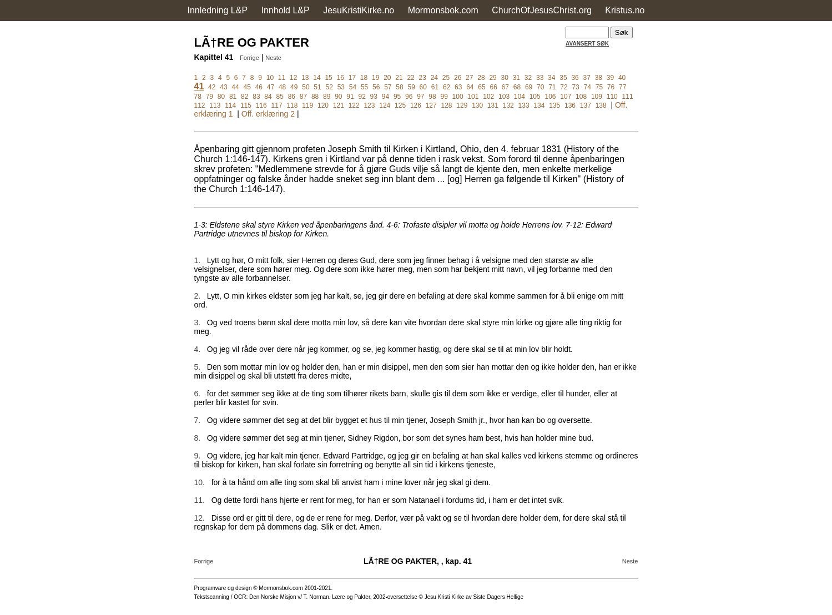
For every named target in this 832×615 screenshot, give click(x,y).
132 (508, 105)
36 (574, 78)
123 (369, 105)
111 (627, 96)
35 (563, 78)
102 (488, 96)
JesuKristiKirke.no (358, 10)
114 (230, 105)
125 (400, 105)
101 (472, 96)
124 (384, 105)
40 (622, 78)
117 (277, 105)
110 (612, 96)
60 (423, 87)
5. (197, 366)
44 (235, 87)
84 (267, 96)
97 (420, 96)
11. (199, 500)
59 (411, 87)
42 (211, 87)
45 (247, 87)
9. (197, 455)
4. (197, 349)
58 (399, 87)
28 (481, 78)
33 (539, 78)
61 (434, 87)
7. (197, 420)
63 (458, 87)
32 (528, 78)
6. (197, 393)
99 (443, 96)
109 (596, 96)
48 (282, 87)
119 (307, 105)
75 (599, 87)
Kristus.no (624, 10)
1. (197, 260)
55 (364, 87)
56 (376, 87)
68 (517, 87)
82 (244, 96)
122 (354, 105)
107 (565, 96)
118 (291, 105)
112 (199, 105)
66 (493, 87)
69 (528, 87)
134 (538, 105)
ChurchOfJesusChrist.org (542, 10)
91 (350, 96)
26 (457, 78)
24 (434, 78)
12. (199, 517)
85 (279, 96)
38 (598, 78)
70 (540, 87)
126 (415, 105)
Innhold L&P (285, 10)
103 (504, 96)
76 (610, 87)
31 (516, 78)
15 (328, 78)
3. (197, 322)
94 (385, 96)
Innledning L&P (218, 10)
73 (575, 87)
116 (261, 105)
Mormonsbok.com (443, 10)
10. (199, 482)
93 (373, 96)
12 (293, 78)
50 (305, 87)
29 (492, 78)
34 (551, 78)
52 (328, 87)
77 (622, 87)
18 (363, 78)
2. (197, 295)
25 (446, 78)
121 (338, 105)
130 (477, 105)
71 (552, 87)
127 (431, 105)
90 (338, 96)
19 (375, 78)
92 (361, 96)
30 (504, 78)
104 (519, 96)
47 (270, 87)
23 (422, 78)
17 (352, 78)
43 (223, 87)
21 (398, 78)
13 (305, 78)
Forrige (249, 57)
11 (281, 78)
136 (570, 105)
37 (587, 78)
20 (387, 78)
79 (209, 96)
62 (446, 87)
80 (221, 96)
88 (315, 96)
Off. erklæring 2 (268, 113)
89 (326, 96)
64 (469, 87)
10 (270, 78)
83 (256, 96)
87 (303, 96)
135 (554, 105)
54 (352, 87)
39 (610, 78)
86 (291, 96)
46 (259, 87)
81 (232, 96)
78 (197, 96)
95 (397, 96)
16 (340, 78)
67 (505, 87)
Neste (273, 57)
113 (214, 105)
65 (481, 87)
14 (316, 78)
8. (197, 437)
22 (410, 78)
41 (199, 86)
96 (408, 96)
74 (587, 87)
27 (469, 78)
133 (524, 105)
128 (446, 105)
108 (581, 96)
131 (492, 105)
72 (563, 87)
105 (535, 96)
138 (601, 105)
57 (387, 87)
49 (293, 87)
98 (432, 96)
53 (341, 87)
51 (317, 87)
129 (461, 105)
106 (550, 96)
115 (245, 105)
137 (585, 105)
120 (323, 105)
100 (457, 96)
